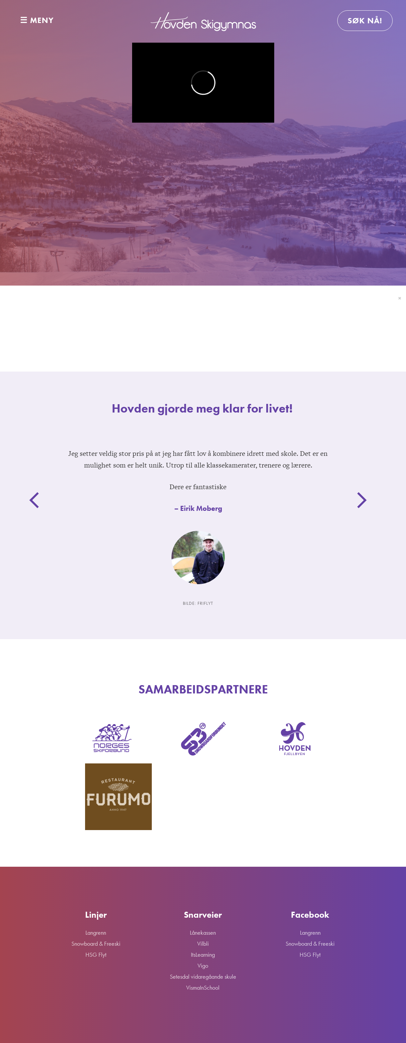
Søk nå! (365, 20)
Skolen (314, 208)
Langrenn (99, 208)
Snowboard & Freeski (184, 208)
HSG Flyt (265, 208)
